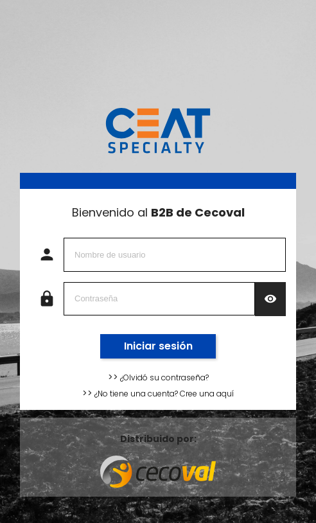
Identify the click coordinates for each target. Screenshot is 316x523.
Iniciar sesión (158, 346)
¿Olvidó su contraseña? (163, 377)
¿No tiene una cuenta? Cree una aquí (163, 393)
